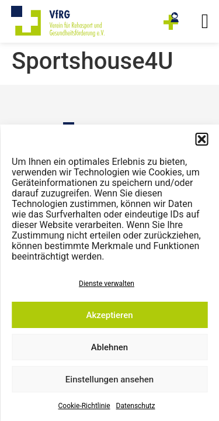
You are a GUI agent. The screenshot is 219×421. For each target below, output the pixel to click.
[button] (201, 139)
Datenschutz (135, 406)
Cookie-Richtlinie (84, 406)
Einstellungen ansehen (109, 379)
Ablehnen (109, 347)
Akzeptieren (109, 315)
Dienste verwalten (106, 283)
